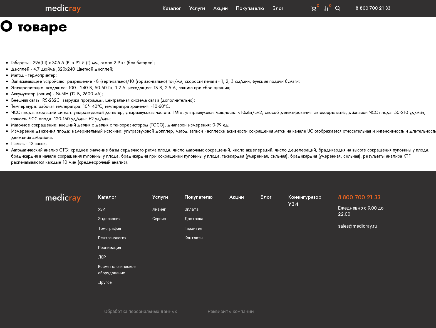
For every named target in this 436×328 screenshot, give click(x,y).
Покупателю (250, 8)
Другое (105, 282)
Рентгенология (112, 238)
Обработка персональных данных (140, 311)
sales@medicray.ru (357, 226)
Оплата (192, 209)
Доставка (194, 219)
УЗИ (101, 209)
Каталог (172, 8)
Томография (109, 228)
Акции (220, 8)
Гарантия (193, 228)
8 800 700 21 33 (373, 8)
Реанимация (109, 247)
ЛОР (102, 257)
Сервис (159, 219)
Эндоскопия (109, 219)
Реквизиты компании (231, 311)
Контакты (194, 238)
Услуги (197, 8)
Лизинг (159, 209)
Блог (278, 8)
